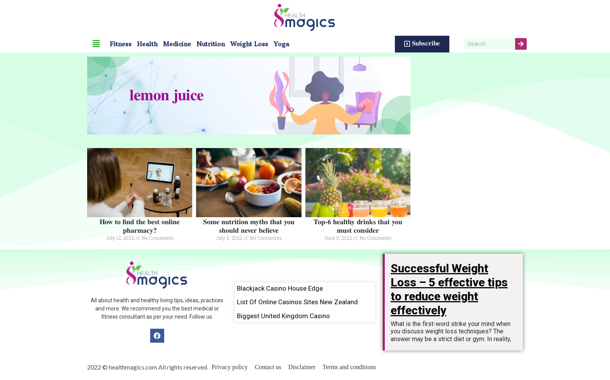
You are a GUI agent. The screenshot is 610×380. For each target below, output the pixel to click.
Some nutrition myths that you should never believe (248, 226)
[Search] (521, 44)
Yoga (281, 44)
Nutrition (210, 44)
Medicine (177, 44)
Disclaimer (302, 367)
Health (147, 44)
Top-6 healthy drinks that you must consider (358, 226)
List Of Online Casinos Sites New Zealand (297, 302)
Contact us (268, 367)
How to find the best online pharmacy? (140, 226)
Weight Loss (249, 44)
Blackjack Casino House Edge (280, 288)
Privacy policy (230, 367)
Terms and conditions (349, 367)
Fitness (120, 44)
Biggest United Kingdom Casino (283, 316)
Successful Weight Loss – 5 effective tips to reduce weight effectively (449, 289)
